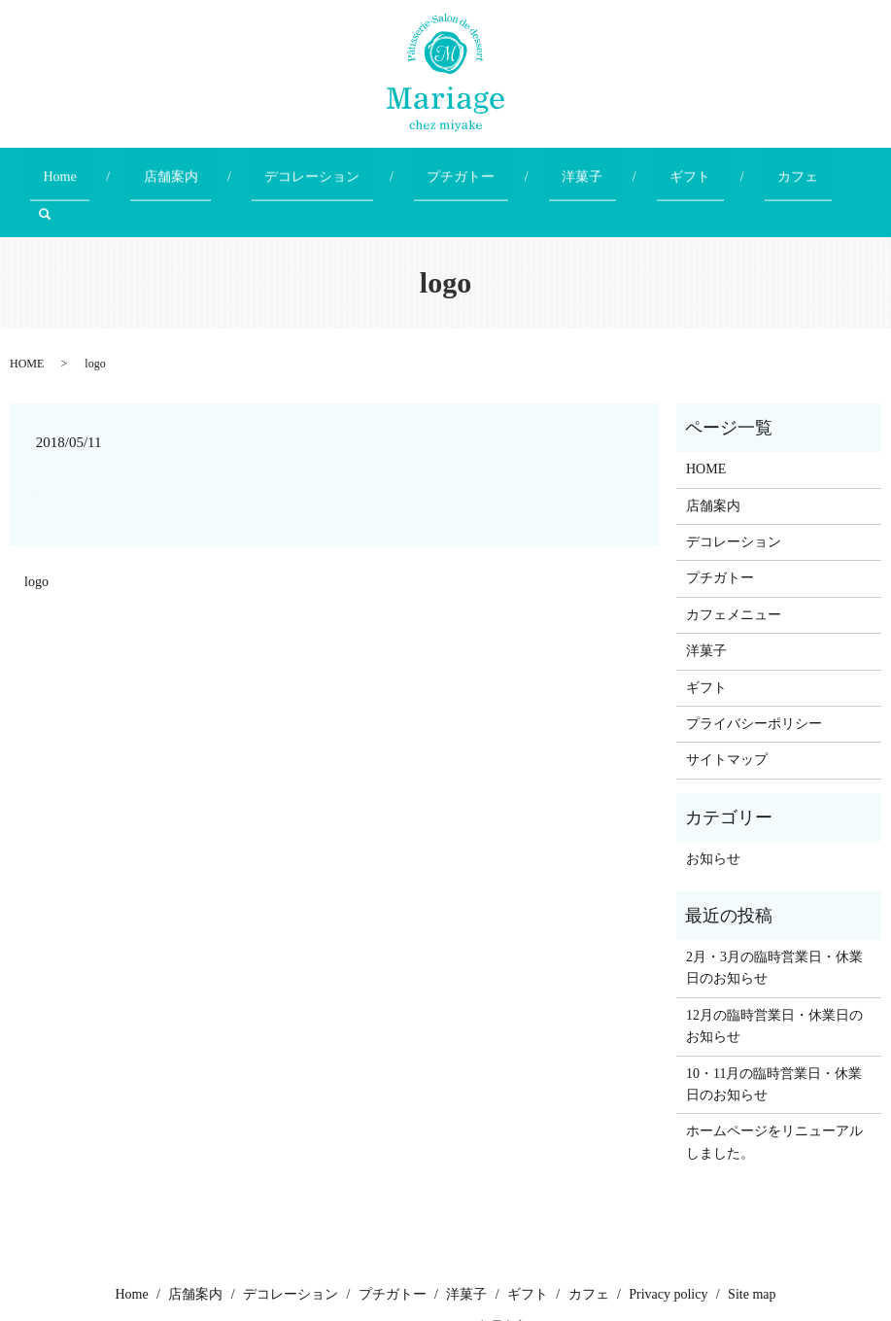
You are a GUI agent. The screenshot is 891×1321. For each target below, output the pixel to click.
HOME (27, 315)
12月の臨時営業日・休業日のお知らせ (774, 976)
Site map (751, 1245)
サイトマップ (727, 711)
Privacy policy (668, 1245)
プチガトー (441, 167)
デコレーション (318, 167)
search (775, 168)
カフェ (699, 167)
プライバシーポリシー (754, 675)
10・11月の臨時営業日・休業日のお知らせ (774, 1035)
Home (117, 167)
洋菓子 (536, 167)
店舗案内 (203, 167)
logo (36, 532)
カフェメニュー (733, 565)
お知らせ (713, 810)
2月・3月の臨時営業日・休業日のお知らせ (774, 919)
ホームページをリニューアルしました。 (774, 1093)
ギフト (618, 167)
